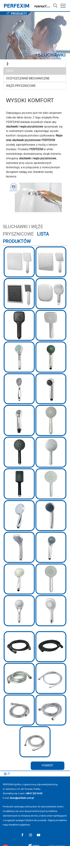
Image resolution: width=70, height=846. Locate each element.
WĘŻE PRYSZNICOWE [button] (21, 85)
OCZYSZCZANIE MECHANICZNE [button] (27, 78)
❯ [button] (7, 63)
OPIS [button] (9, 71)
